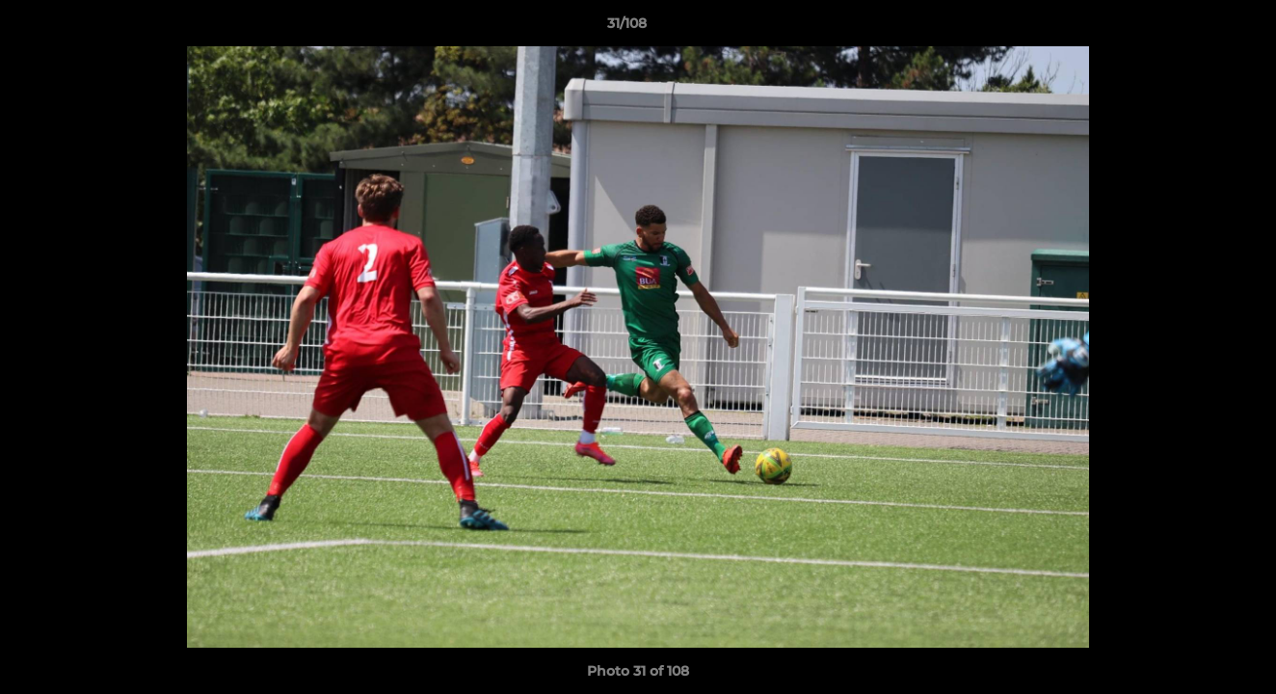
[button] (1195, 28)
